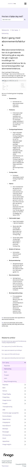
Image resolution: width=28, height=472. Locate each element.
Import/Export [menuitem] (7, 425)
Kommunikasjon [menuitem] (7, 416)
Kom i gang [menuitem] (6, 362)
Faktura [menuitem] (5, 391)
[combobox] (12, 19)
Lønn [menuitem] (5, 378)
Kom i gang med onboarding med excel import (13, 358)
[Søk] (24, 19)
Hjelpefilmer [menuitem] (6, 441)
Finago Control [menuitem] (7, 400)
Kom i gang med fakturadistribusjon (11, 354)
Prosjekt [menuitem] (6, 375)
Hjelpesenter (5, 30)
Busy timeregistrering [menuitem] (10, 381)
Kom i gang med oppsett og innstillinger (12, 350)
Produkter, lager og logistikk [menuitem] (11, 413)
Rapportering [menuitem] (6, 419)
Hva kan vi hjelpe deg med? (12, 16)
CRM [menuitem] (4, 410)
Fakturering (5, 33)
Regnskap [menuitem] (7, 365)
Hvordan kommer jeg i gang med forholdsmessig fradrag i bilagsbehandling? (14, 341)
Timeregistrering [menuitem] (7, 406)
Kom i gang (15, 30)
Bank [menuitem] (5, 372)
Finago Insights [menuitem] (7, 444)
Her (3, 317)
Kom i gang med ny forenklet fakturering (12, 346)
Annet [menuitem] (4, 438)
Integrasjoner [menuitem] (6, 422)
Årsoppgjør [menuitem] (6, 432)
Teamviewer (5, 466)
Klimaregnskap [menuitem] (7, 435)
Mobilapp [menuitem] (5, 428)
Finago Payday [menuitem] (7, 394)
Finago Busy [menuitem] (6, 397)
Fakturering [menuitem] (7, 369)
